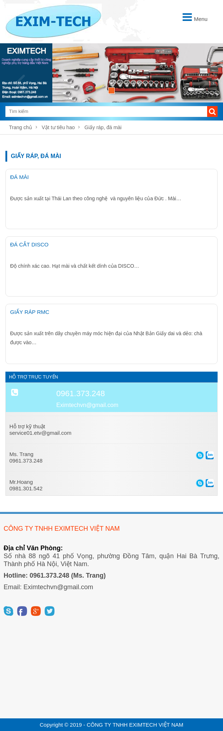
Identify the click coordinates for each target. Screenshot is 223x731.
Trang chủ (20, 127)
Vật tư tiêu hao (58, 127)
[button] (212, 111)
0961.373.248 (80, 393)
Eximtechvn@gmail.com (87, 405)
